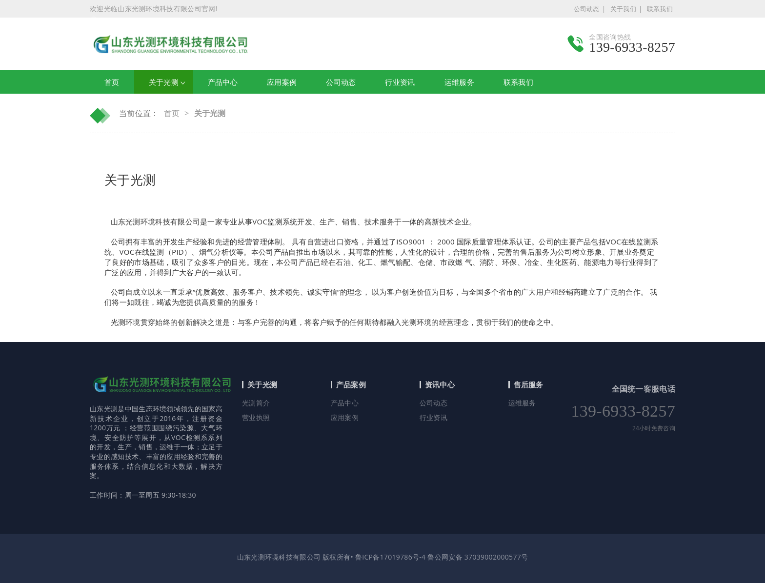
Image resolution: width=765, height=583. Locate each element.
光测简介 (256, 402)
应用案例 (345, 417)
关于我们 (623, 8)
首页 (112, 82)
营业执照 (256, 417)
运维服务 (522, 402)
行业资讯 (433, 417)
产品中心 (345, 402)
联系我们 (660, 8)
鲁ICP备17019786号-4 (389, 557)
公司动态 (587, 8)
